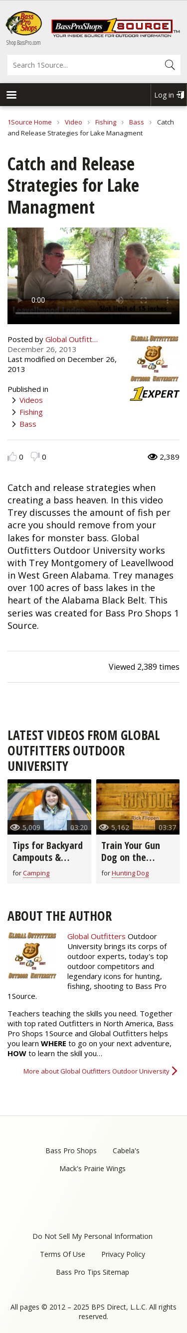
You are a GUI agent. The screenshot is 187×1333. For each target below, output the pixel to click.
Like (12, 456)
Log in (164, 95)
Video (73, 122)
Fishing (105, 122)
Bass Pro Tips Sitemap (92, 1272)
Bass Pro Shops (71, 1150)
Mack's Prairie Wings (92, 1168)
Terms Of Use (62, 1254)
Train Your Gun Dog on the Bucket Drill (130, 857)
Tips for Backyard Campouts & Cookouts (47, 857)
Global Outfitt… (71, 339)
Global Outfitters (96, 936)
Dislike (35, 456)
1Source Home (29, 122)
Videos (31, 400)
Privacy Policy (123, 1254)
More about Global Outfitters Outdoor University (96, 1071)
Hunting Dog (130, 872)
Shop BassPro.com (23, 42)
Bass (136, 122)
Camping (36, 872)
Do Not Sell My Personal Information (92, 1236)
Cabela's (126, 1150)
